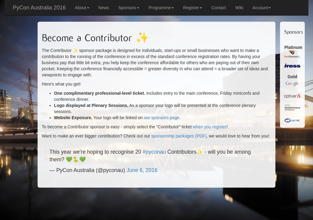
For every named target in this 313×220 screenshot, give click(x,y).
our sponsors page (161, 117)
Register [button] (192, 7)
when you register (210, 126)
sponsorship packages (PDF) (179, 136)
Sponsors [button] (128, 7)
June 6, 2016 (142, 170)
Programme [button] (161, 7)
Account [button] (261, 7)
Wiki (239, 7)
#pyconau (154, 152)
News (103, 7)
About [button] (82, 7)
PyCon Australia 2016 (39, 8)
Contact (218, 7)
